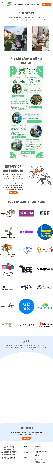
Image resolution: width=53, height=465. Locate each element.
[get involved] (46, 4)
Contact (25, 457)
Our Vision (26, 455)
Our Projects (26, 452)
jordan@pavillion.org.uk (40, 448)
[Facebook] (36, 458)
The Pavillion (41, 461)
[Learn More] (13, 192)
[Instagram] (38, 458)
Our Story (26, 450)
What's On (26, 454)
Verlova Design (42, 462)
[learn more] (26, 438)
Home (25, 448)
